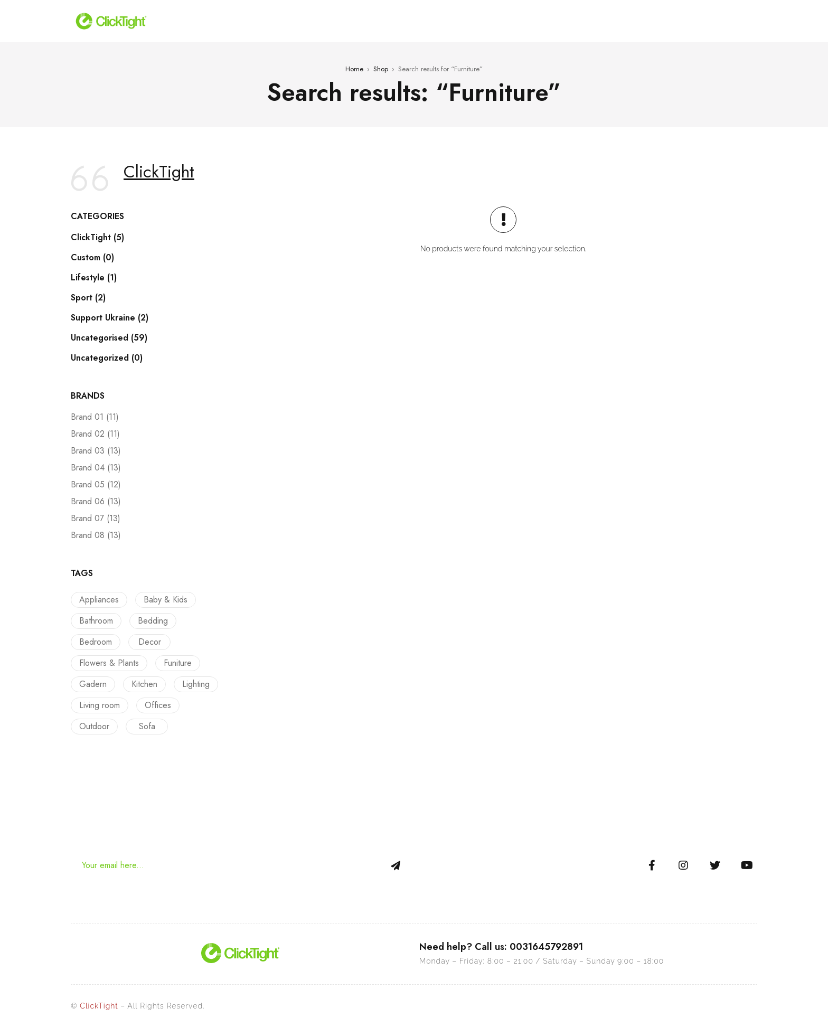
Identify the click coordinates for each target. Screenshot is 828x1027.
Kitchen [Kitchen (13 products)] (142, 684)
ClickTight (159, 171)
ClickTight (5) (97, 237)
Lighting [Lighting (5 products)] (190, 684)
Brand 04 (96, 468)
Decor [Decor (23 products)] (147, 642)
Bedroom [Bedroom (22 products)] (95, 642)
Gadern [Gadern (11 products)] (93, 684)
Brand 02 (95, 434)
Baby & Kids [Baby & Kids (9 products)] (163, 599)
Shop (380, 69)
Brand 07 (95, 518)
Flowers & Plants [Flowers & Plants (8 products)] (109, 663)
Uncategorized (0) (107, 358)
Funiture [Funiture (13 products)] (175, 663)
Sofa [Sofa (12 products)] (144, 726)
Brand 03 (96, 451)
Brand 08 (96, 535)
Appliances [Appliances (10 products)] (99, 599)
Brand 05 (96, 485)
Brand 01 (95, 417)
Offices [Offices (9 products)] (155, 705)
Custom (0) (92, 257)
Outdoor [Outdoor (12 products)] (94, 726)
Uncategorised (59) (109, 338)
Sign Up (395, 865)
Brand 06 (96, 501)
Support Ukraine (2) (109, 318)
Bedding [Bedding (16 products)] (150, 621)
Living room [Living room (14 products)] (99, 705)
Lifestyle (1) (94, 278)
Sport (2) (88, 298)
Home (354, 69)
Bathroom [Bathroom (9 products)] (96, 621)
